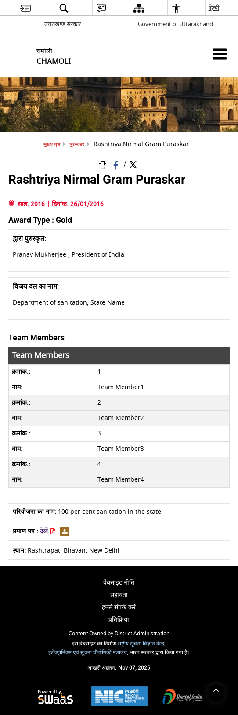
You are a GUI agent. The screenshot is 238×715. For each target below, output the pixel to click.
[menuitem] (25, 8)
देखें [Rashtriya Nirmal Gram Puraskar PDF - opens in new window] (48, 531)
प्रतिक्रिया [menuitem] (118, 619)
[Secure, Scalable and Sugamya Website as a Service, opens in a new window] (55, 697)
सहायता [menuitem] (119, 595)
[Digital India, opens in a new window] (182, 697)
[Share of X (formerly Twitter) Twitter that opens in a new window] (133, 165)
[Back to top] (216, 693)
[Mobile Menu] (219, 54)
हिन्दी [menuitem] (214, 8)
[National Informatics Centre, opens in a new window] (119, 697)
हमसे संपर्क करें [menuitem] (119, 607)
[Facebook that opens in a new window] (117, 165)
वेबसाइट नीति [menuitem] (118, 582)
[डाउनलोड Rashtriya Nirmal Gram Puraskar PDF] (63, 531)
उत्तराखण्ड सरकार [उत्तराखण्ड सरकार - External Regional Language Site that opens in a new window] (62, 24)
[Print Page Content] (104, 165)
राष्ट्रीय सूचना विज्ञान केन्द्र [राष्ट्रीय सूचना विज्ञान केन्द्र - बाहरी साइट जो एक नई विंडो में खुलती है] (141, 644)
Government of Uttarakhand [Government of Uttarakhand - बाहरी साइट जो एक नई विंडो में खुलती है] (175, 24)
